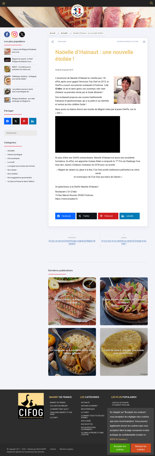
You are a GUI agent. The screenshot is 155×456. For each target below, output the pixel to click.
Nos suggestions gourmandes (20, 178)
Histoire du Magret (15, 155)
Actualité (11, 151)
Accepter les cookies (120, 448)
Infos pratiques (14, 158)
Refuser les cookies (140, 448)
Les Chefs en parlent (59, 405)
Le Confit (11, 162)
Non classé (12, 170)
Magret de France (58, 401)
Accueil (55, 33)
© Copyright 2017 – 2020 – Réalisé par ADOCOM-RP (26, 448)
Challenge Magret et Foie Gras (61, 412)
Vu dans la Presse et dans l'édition (21, 181)
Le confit (54, 416)
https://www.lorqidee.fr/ (69, 202)
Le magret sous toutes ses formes (21, 166)
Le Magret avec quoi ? (59, 408)
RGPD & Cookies (118, 439)
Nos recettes (13, 174)
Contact (53, 448)
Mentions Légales (66, 448)
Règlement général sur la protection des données (25, 451)
